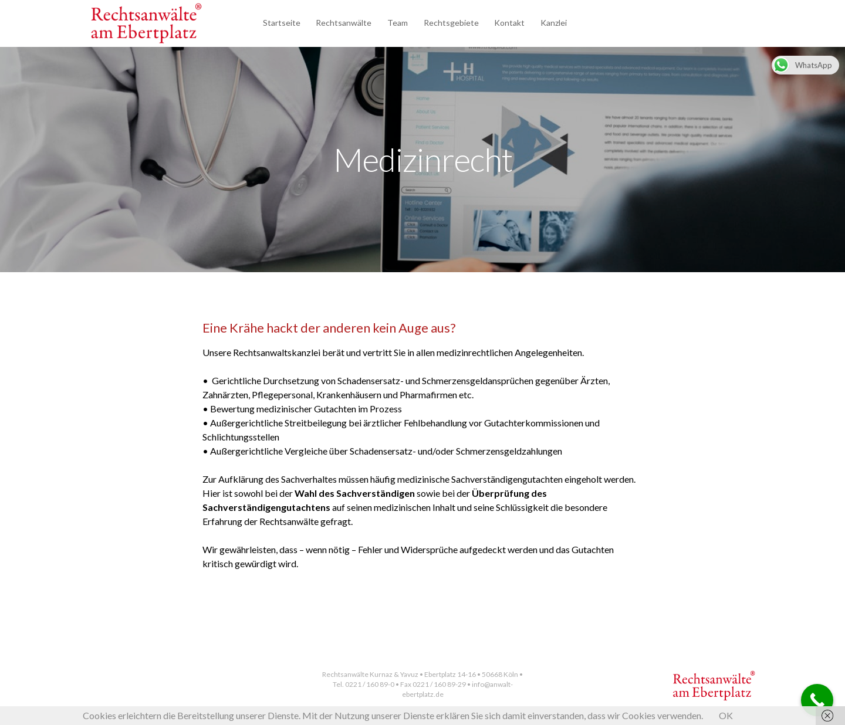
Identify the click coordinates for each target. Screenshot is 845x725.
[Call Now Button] (817, 700)
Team (397, 23)
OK (726, 715)
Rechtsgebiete (451, 23)
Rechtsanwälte (343, 23)
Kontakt (509, 23)
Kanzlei (553, 23)
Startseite (281, 23)
